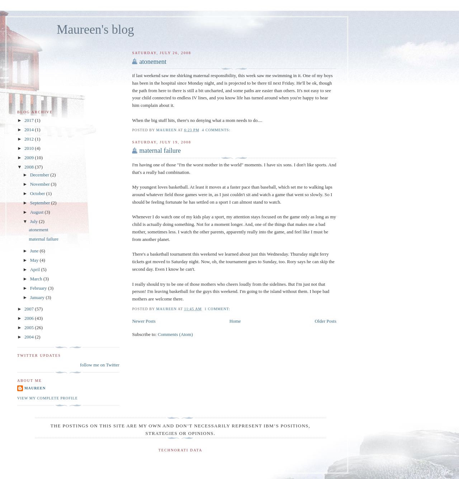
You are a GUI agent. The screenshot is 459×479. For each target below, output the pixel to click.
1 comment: (217, 309)
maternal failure (160, 150)
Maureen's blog (95, 30)
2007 (29, 309)
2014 (29, 129)
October (38, 193)
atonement (152, 61)
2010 (29, 148)
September (40, 202)
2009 (29, 157)
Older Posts (325, 321)
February (39, 288)
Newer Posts (143, 321)
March (36, 278)
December (40, 174)
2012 (29, 139)
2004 (29, 337)
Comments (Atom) (175, 334)
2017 (29, 120)
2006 (29, 318)
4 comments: (217, 130)
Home (235, 321)
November (40, 184)
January (38, 297)
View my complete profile (47, 398)
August (37, 212)
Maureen (35, 388)
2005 (29, 327)
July (34, 221)
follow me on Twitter (99, 364)
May (35, 260)
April (35, 269)
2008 (29, 167)
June (35, 250)
